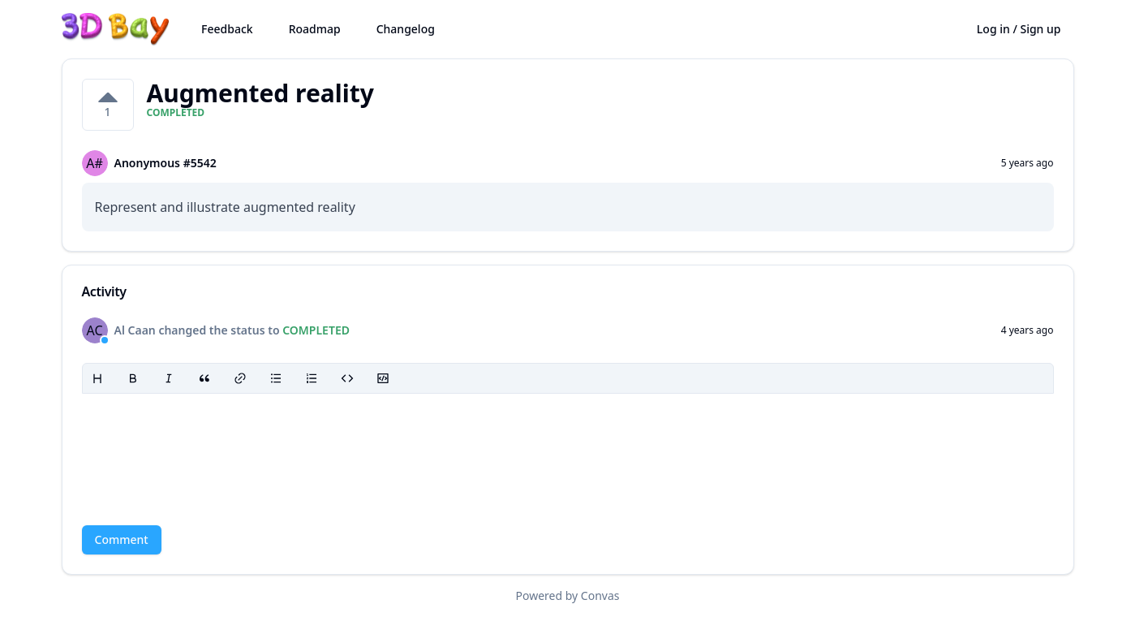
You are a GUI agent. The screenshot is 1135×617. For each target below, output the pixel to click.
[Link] (240, 378)
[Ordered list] (311, 378)
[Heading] (97, 378)
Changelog (405, 29)
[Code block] (383, 378)
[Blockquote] (204, 378)
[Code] (347, 378)
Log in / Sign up (1019, 29)
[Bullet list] (275, 378)
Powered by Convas (568, 595)
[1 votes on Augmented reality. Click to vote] (108, 105)
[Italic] (168, 378)
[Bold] (133, 378)
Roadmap (315, 29)
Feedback (227, 29)
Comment (121, 539)
